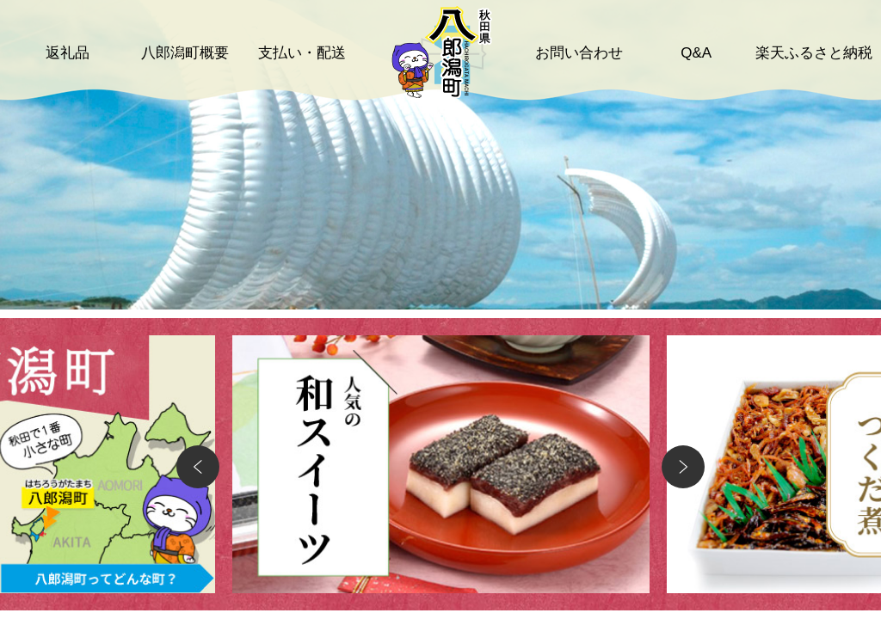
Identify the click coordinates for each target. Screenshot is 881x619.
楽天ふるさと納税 (813, 53)
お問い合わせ (579, 53)
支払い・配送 (302, 53)
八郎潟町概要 (185, 53)
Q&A (696, 53)
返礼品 (67, 53)
